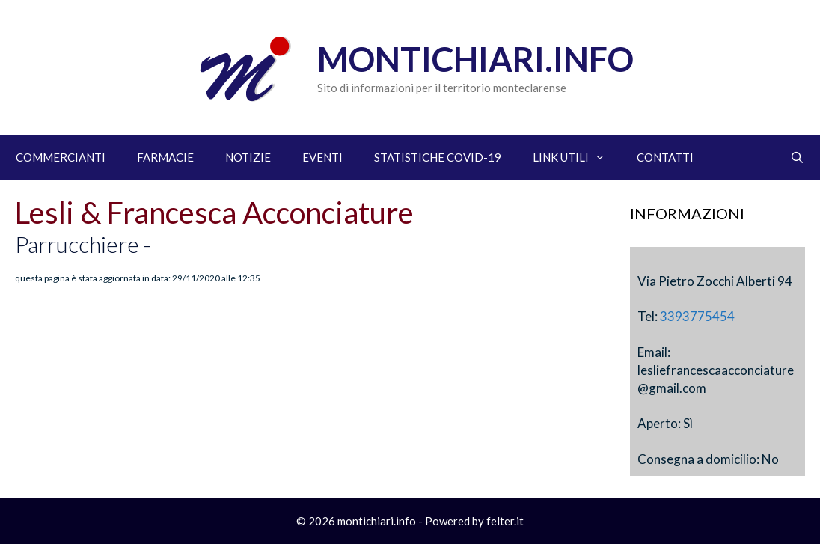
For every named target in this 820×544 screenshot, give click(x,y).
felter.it (505, 521)
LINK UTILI (577, 157)
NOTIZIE (248, 157)
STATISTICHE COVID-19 (437, 157)
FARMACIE (165, 157)
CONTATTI (665, 157)
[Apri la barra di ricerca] (797, 157)
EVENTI (322, 157)
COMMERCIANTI (60, 157)
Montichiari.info (475, 59)
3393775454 (697, 316)
